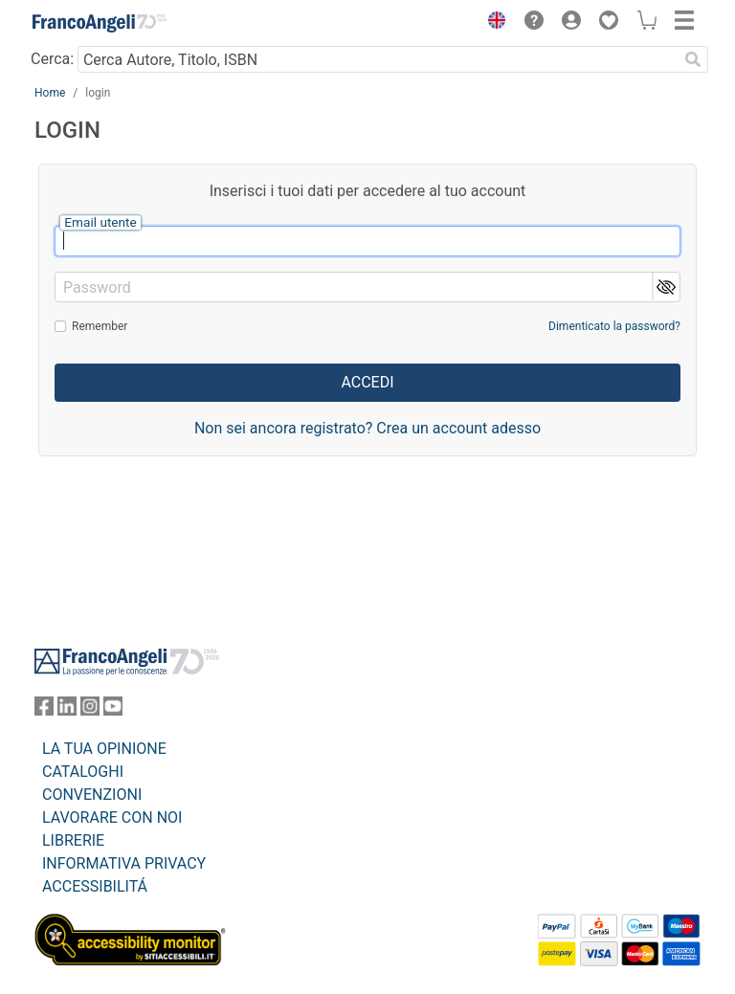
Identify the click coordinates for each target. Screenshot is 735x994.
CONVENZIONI (92, 794)
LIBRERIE (73, 840)
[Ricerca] (693, 59)
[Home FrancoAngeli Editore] (100, 23)
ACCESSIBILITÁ (94, 886)
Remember (99, 326)
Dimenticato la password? (614, 326)
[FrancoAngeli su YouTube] (112, 710)
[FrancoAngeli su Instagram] (90, 710)
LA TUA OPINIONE (104, 749)
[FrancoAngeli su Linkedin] (67, 710)
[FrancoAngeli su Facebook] (44, 710)
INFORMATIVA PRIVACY (124, 863)
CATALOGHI (82, 771)
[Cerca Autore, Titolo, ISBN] (378, 59)
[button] (492, 23)
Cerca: (52, 59)
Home (49, 92)
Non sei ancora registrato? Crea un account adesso (367, 428)
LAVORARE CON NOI (112, 817)
